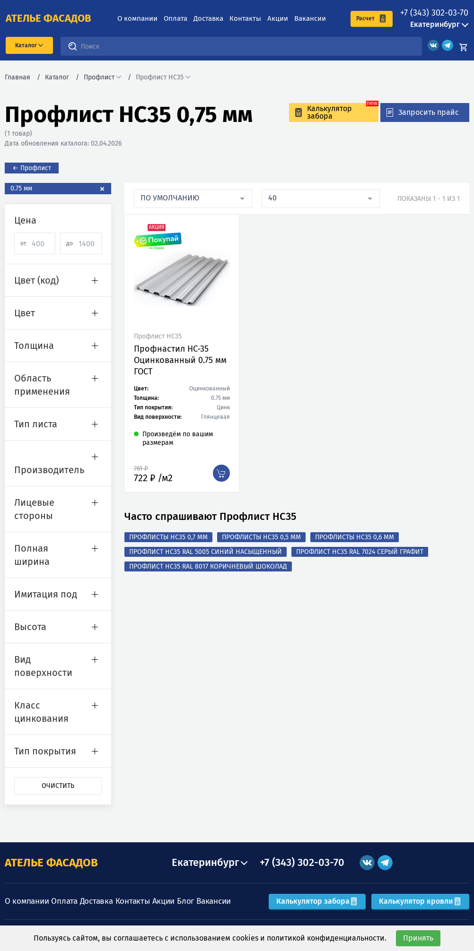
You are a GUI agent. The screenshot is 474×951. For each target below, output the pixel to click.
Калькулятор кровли (420, 901)
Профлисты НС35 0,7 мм (168, 537)
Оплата (175, 18)
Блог (185, 901)
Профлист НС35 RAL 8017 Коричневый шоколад (208, 566)
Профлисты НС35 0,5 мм (261, 537)
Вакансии (310, 18)
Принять (418, 938)
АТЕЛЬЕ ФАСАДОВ (51, 862)
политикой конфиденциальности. (326, 938)
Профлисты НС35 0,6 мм (354, 537)
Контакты (245, 18)
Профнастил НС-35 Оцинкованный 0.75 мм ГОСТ (180, 360)
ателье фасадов (48, 18)
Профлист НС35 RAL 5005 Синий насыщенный (205, 552)
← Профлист (31, 168)
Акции (277, 18)
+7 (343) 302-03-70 (434, 13)
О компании (137, 18)
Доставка (208, 18)
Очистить (58, 786)
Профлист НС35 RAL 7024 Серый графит (359, 552)
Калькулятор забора (317, 901)
